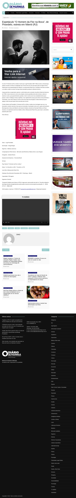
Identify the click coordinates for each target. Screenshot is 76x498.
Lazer (52, 422)
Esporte (53, 384)
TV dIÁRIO (53, 489)
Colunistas (37, 12)
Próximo (45, 249)
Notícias (7, 12)
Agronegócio (54, 325)
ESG (52, 381)
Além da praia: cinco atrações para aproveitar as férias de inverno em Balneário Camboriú (13, 342)
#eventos (11, 228)
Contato (12, 12)
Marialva (53, 428)
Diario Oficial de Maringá (52, 12)
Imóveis (53, 404)
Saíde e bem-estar (55, 463)
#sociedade (24, 228)
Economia (31, 12)
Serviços (53, 472)
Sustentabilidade (55, 480)
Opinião (53, 448)
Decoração (53, 360)
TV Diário (43, 12)
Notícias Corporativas (14, 27)
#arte (5, 228)
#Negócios (53, 320)
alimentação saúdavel (56, 328)
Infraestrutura (54, 413)
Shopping (53, 475)
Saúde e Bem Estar (55, 469)
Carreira (53, 343)
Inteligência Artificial (55, 416)
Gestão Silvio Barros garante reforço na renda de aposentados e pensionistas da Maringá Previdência (13, 332)
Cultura (53, 358)
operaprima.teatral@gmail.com (28, 189)
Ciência (53, 346)
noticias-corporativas (56, 442)
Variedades (53, 492)
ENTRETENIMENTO (34, 228)
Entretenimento (54, 378)
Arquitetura (53, 334)
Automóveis (54, 337)
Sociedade (53, 477)
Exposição (53, 393)
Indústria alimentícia (55, 410)
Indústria (53, 407)
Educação (53, 372)
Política (53, 454)
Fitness (53, 396)
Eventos (53, 390)
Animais (53, 331)
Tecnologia (53, 483)
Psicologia (53, 457)
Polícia (52, 451)
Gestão (53, 401)
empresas (53, 375)
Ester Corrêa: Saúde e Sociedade (58, 387)
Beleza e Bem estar (55, 340)
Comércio (53, 352)
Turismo (53, 486)
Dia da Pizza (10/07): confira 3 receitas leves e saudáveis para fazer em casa (12, 337)
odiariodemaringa (55, 445)
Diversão (53, 363)
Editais (52, 369)
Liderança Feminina (55, 425)
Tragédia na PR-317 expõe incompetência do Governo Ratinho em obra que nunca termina (12, 320)
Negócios (53, 434)
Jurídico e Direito (55, 419)
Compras (53, 355)
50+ (52, 322)
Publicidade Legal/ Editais (21, 12)
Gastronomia (54, 398)
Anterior (5, 249)
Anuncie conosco (63, 12)
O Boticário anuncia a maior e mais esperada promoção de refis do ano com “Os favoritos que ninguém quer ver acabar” (13, 326)
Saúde (52, 466)
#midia (17, 228)
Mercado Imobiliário (55, 431)
